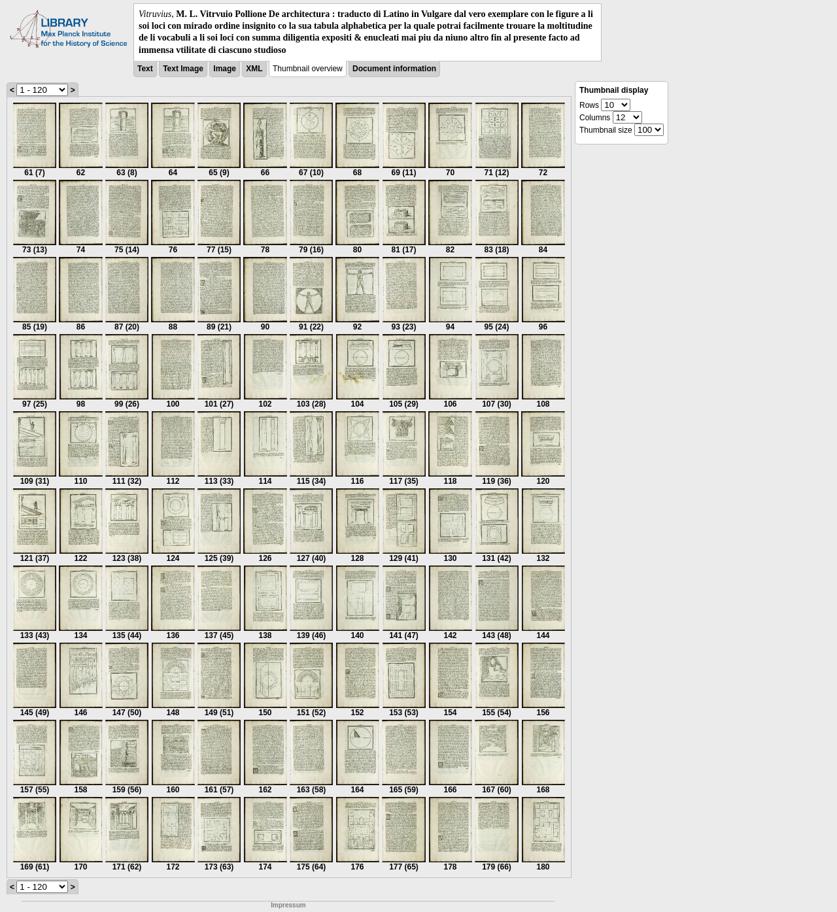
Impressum (288, 905)
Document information (394, 68)
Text (145, 68)
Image (224, 68)
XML (254, 68)
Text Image (183, 68)
